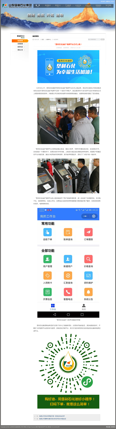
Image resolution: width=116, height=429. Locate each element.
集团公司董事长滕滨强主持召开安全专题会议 (52, 419)
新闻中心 (58, 6)
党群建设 (98, 6)
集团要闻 (20, 41)
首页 (43, 39)
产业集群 (68, 6)
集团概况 (48, 6)
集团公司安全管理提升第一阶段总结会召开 (52, 416)
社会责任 (88, 6)
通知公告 (20, 50)
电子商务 (108, 6)
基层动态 (20, 47)
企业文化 (78, 6)
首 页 (37, 6)
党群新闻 (20, 44)
